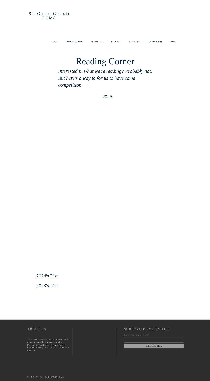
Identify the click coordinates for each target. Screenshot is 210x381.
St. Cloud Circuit (49, 14)
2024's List (47, 275)
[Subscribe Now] (154, 346)
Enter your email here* (136, 335)
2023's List (47, 285)
